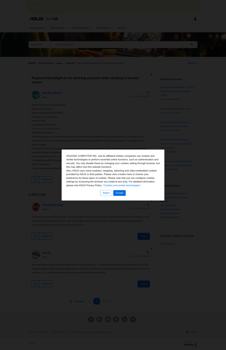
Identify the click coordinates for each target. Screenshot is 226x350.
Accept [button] (119, 193)
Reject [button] (106, 193)
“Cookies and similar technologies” (122, 185)
